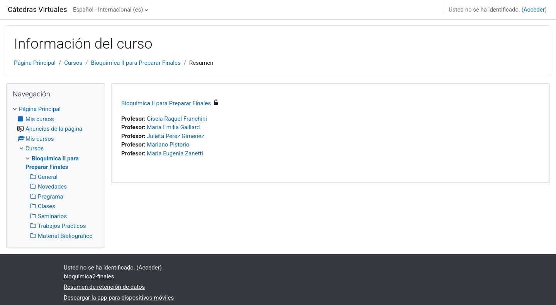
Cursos (73, 62)
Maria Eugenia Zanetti (175, 153)
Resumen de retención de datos (104, 286)
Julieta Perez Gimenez (175, 136)
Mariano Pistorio (168, 144)
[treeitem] (55, 172)
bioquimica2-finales (89, 276)
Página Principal (35, 62)
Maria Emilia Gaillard (173, 127)
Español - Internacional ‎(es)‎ (108, 9)
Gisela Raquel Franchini (177, 118)
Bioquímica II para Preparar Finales (136, 62)
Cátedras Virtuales (37, 9)
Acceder (534, 9)
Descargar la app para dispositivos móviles (119, 297)
